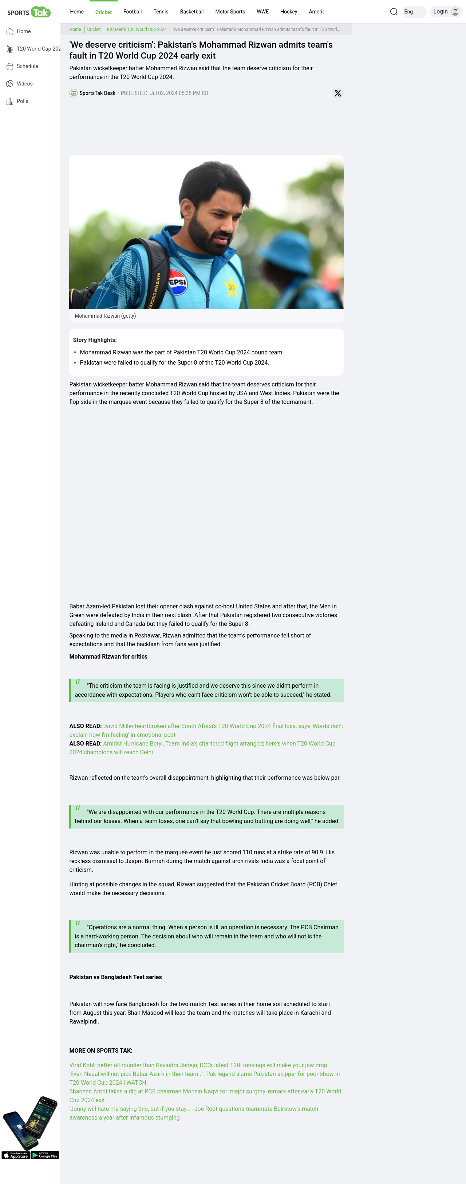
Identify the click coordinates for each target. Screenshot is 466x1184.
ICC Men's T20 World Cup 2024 (137, 29)
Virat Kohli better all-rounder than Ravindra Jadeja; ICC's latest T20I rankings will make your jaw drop (198, 1065)
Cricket (94, 29)
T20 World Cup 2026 (35, 49)
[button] (77, 11)
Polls (17, 102)
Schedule (22, 67)
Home (18, 32)
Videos (19, 84)
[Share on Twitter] (338, 93)
